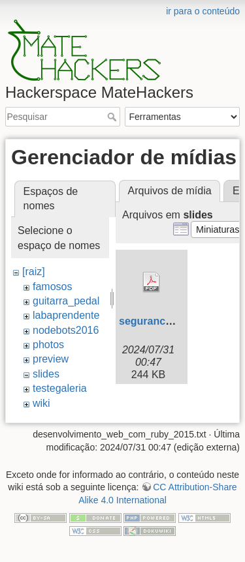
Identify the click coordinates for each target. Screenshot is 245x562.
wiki (41, 403)
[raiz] (33, 271)
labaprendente (66, 315)
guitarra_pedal (66, 300)
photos (48, 344)
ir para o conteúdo (203, 11)
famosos (52, 286)
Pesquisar (113, 116)
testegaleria (60, 388)
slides (46, 373)
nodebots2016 (66, 330)
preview (51, 358)
